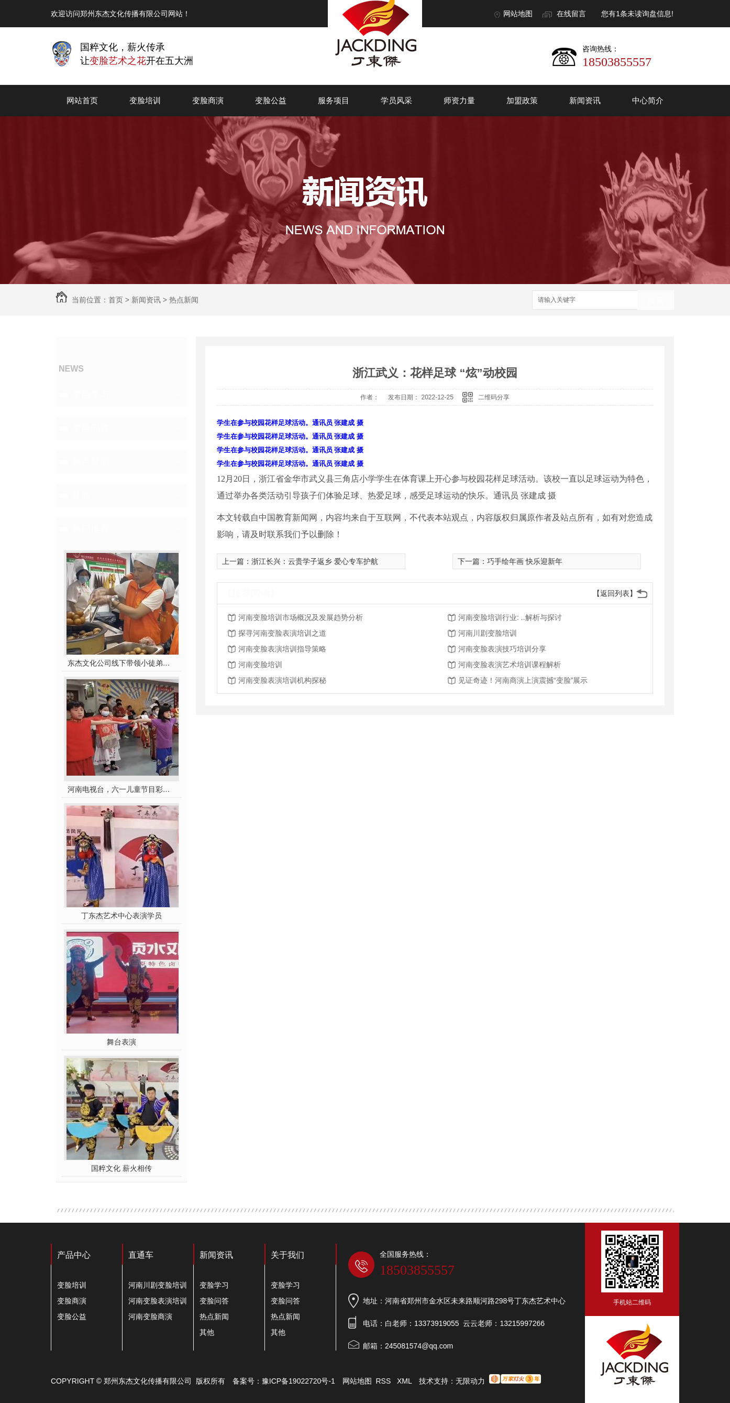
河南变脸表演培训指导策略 (282, 649)
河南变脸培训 (260, 664)
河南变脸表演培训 (157, 1301)
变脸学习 (90, 394)
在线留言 (571, 13)
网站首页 (82, 100)
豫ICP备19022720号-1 (298, 1381)
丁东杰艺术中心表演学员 (121, 915)
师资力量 (459, 100)
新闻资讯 (585, 100)
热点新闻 (183, 300)
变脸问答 (90, 428)
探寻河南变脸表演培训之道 (282, 633)
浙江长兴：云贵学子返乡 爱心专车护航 (314, 561)
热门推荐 (90, 529)
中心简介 (647, 100)
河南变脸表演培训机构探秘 (282, 680)
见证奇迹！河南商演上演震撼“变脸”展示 (523, 680)
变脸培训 (145, 100)
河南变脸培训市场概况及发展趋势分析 (300, 617)
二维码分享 (494, 397)
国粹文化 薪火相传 (121, 1168)
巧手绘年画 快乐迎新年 (524, 561)
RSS (384, 1381)
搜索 (655, 300)
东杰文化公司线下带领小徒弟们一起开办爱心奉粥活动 (122, 663)
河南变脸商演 (150, 1316)
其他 (81, 495)
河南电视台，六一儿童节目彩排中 (122, 789)
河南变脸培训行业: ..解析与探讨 (510, 617)
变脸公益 (270, 100)
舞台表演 (121, 1042)
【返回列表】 (615, 593)
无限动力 (470, 1381)
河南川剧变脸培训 (487, 633)
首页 (115, 300)
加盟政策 (522, 100)
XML (405, 1381)
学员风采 (396, 100)
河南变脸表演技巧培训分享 (502, 649)
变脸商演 (208, 100)
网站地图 (518, 13)
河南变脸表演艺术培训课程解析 (509, 664)
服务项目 (333, 100)
